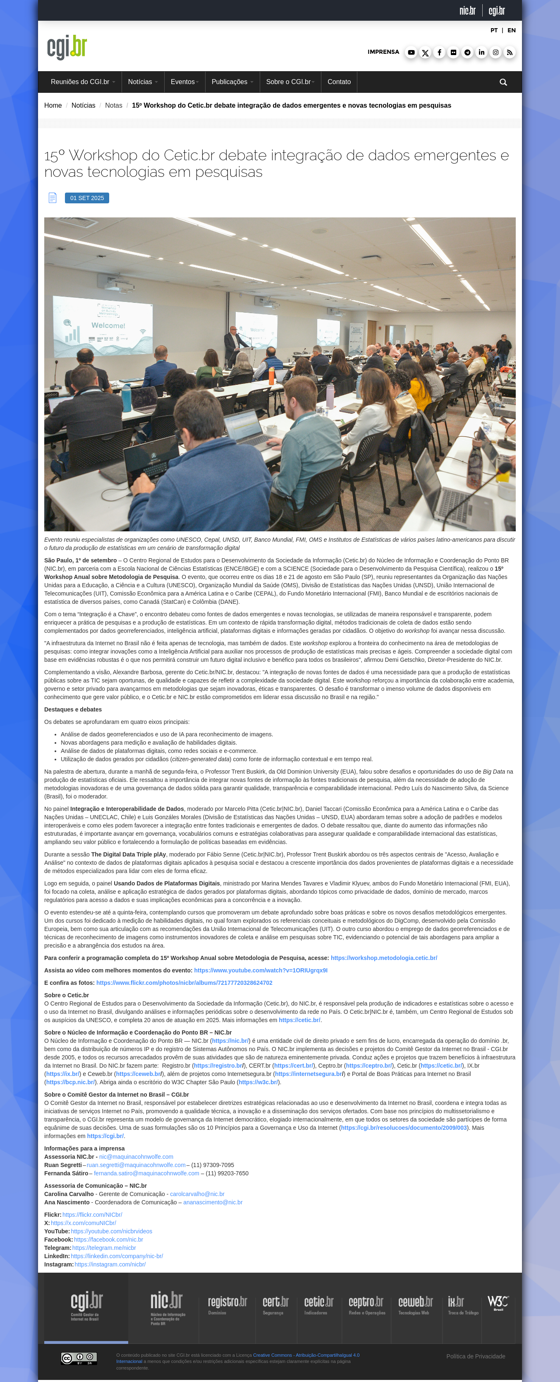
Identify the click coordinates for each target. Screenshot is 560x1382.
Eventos (185, 81)
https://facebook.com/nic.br (108, 1239)
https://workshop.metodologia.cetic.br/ (384, 958)
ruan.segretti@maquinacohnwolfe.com (136, 1165)
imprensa (383, 51)
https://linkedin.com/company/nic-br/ (117, 1256)
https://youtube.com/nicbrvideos (111, 1231)
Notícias (143, 81)
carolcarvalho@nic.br (197, 1194)
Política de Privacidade (475, 1356)
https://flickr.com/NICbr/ (92, 1214)
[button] (411, 52)
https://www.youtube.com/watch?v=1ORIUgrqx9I (261, 970)
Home (53, 105)
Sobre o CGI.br (290, 81)
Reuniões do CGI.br (83, 81)
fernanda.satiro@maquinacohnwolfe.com (146, 1173)
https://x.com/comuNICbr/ (83, 1223)
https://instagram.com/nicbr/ (110, 1264)
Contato (339, 81)
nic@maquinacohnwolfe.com (136, 1156)
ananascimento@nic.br (212, 1202)
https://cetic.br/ (299, 1020)
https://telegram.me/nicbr (104, 1248)
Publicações (233, 81)
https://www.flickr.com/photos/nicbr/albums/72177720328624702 (184, 982)
